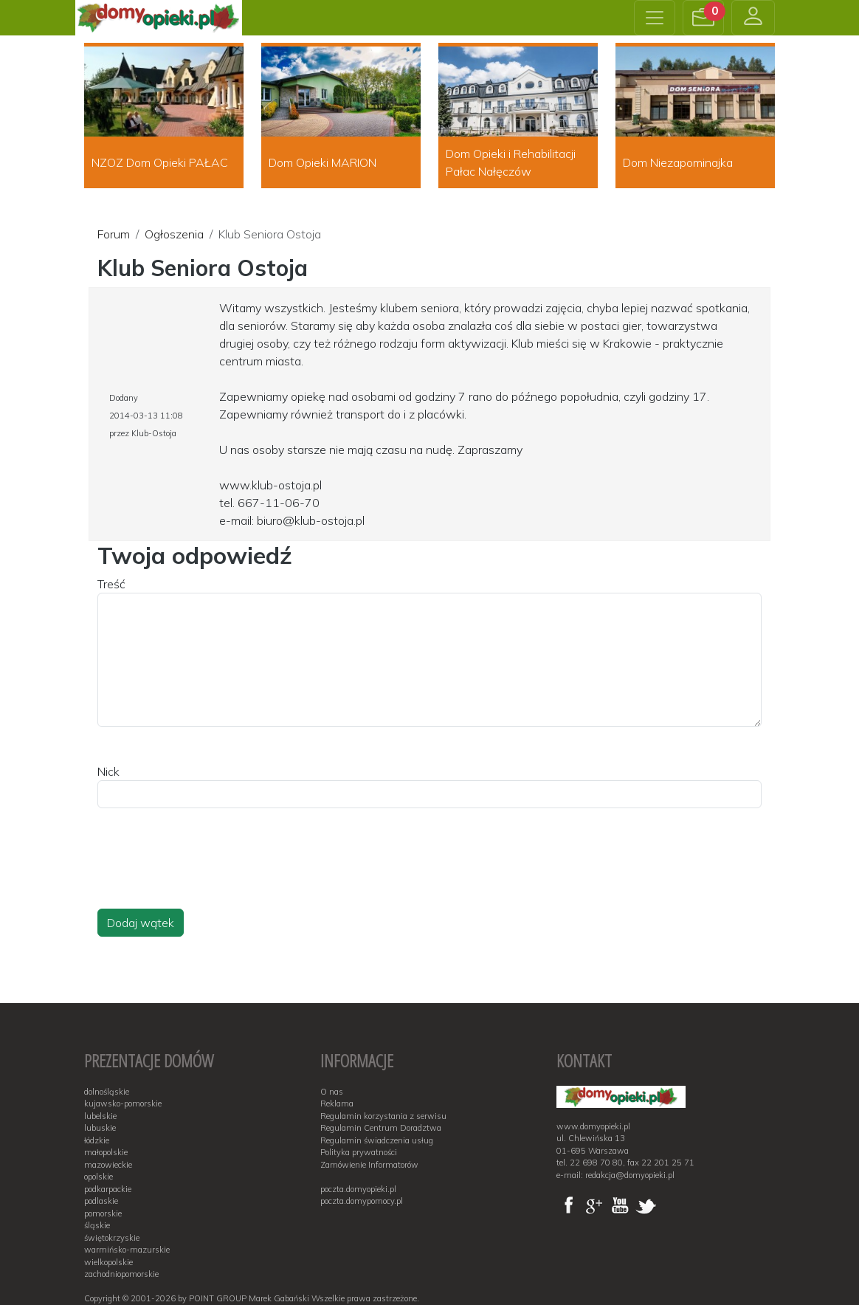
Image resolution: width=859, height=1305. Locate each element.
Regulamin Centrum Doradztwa (380, 1128)
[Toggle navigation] (654, 17)
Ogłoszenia (174, 234)
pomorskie (103, 1213)
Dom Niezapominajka (678, 162)
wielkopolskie (108, 1262)
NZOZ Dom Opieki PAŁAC (160, 162)
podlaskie (101, 1201)
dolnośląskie (106, 1092)
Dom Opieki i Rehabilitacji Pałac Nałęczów (511, 162)
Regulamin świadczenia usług (376, 1140)
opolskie (98, 1176)
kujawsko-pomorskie (123, 1103)
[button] (703, 17)
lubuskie (100, 1128)
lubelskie (100, 1116)
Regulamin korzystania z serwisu (383, 1116)
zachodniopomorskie (121, 1274)
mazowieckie (108, 1165)
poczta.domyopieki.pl (358, 1189)
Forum (113, 234)
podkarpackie (107, 1189)
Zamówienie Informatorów (369, 1165)
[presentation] (209, 872)
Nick (108, 771)
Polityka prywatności (358, 1152)
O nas (331, 1092)
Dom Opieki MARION (322, 162)
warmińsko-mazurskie (127, 1249)
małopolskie (106, 1152)
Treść (111, 583)
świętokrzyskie (111, 1238)
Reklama (336, 1103)
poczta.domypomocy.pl (361, 1201)
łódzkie (96, 1140)
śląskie (97, 1225)
